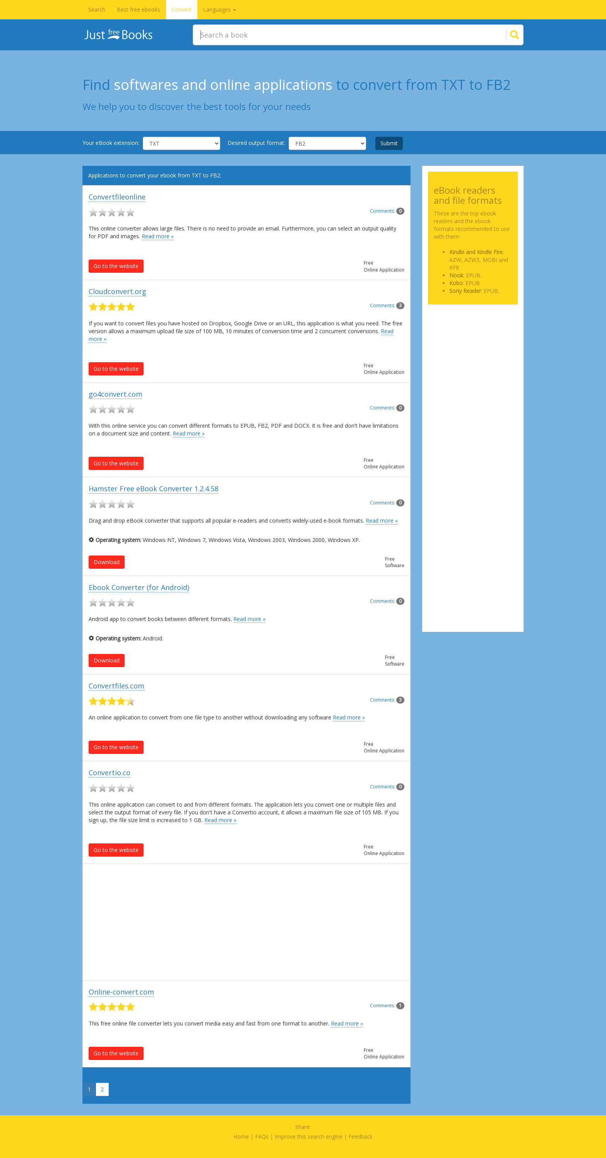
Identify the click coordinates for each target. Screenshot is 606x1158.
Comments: (387, 211)
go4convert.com (115, 394)
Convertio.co (109, 772)
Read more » (158, 236)
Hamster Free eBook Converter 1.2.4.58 (153, 488)
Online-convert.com (121, 991)
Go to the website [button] (116, 266)
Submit (389, 143)
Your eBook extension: (110, 142)
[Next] (110, 1087)
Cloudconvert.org (117, 291)
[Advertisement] (246, 922)
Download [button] (107, 562)
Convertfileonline (117, 196)
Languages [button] (219, 9)
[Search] (505, 34)
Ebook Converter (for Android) (139, 587)
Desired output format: (256, 142)
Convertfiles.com (116, 685)
